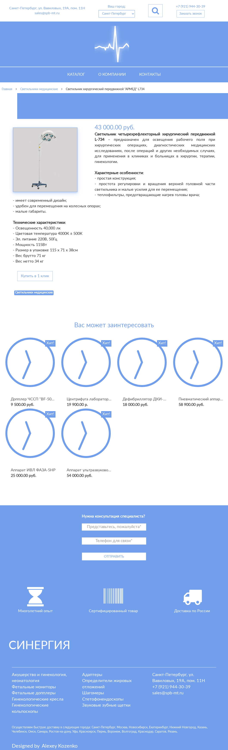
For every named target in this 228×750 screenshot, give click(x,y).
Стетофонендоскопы (102, 699)
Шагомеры (93, 693)
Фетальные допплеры (33, 693)
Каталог (76, 75)
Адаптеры (92, 675)
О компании (112, 75)
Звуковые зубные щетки (106, 705)
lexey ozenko (60, 746)
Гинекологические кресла (37, 699)
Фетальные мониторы (34, 687)
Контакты (150, 75)
